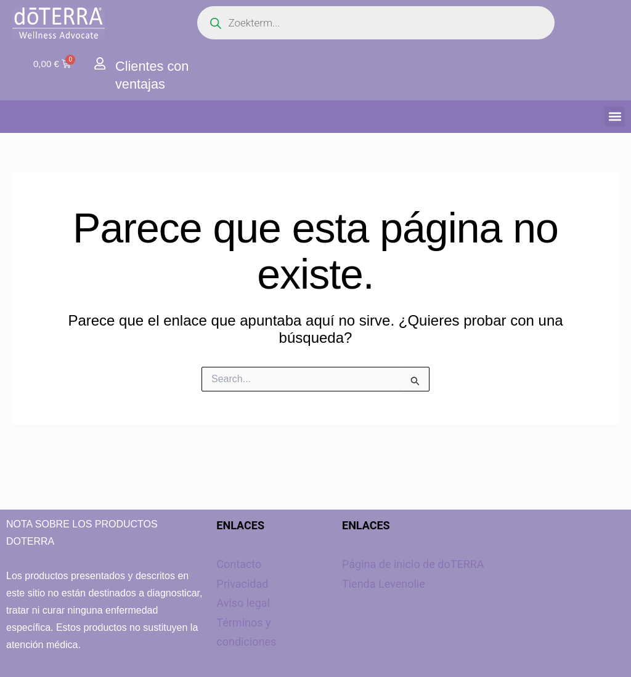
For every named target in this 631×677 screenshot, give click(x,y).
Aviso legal (243, 602)
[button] (615, 116)
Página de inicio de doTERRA (413, 564)
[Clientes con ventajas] (100, 63)
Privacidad (242, 583)
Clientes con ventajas (156, 74)
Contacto (238, 564)
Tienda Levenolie (383, 583)
